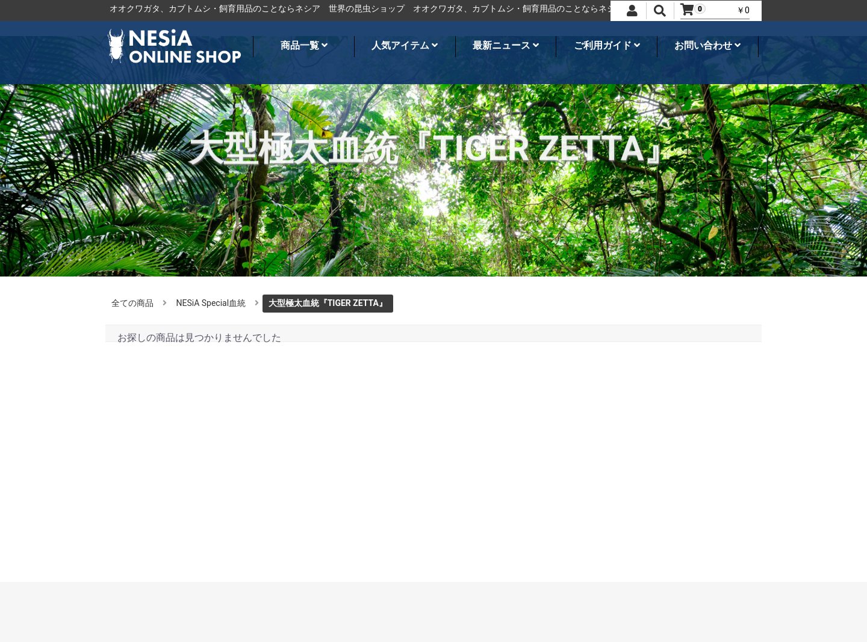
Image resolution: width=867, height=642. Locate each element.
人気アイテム (404, 45)
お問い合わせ (707, 45)
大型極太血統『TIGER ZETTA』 (328, 303)
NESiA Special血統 (211, 303)
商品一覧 (304, 45)
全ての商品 (132, 303)
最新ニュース (506, 45)
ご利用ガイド (607, 45)
